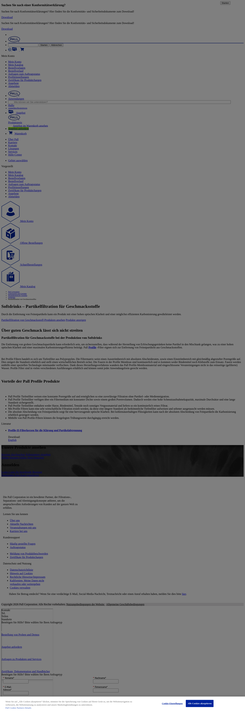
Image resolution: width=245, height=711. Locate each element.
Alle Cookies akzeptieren (200, 703)
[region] (122, 704)
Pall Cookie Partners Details (18, 708)
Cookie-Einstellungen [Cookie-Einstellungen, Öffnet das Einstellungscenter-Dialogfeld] (172, 703)
